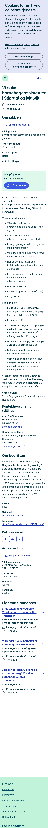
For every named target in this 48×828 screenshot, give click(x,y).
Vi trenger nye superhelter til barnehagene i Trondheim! (19, 642)
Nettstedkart (8, 817)
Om (14, 811)
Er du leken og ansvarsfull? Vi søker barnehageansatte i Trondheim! (19, 612)
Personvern (8, 795)
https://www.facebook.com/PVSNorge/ (23, 524)
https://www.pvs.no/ (13, 515)
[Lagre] (43, 612)
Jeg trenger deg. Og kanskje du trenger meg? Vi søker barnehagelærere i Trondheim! (19, 675)
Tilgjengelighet (10, 806)
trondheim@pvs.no (12, 426)
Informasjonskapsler (13, 800)
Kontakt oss (8, 789)
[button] (16, 185)
